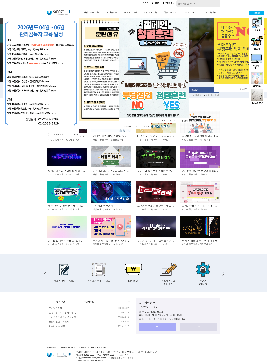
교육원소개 (51, 348)
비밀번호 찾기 (212, 95)
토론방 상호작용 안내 (59, 321)
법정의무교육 (130, 12)
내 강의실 (190, 12)
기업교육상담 (209, 12)
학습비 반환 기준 (57, 326)
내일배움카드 (111, 12)
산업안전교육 (150, 12)
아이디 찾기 (198, 95)
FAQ (199, 326)
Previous (44, 272)
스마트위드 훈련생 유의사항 (62, 317)
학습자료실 (88, 301)
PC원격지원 (169, 3)
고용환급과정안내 (67, 348)
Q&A (157, 326)
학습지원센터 (170, 12)
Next (222, 272)
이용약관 (83, 348)
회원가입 (156, 3)
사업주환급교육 (91, 12)
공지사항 (60, 301)
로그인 (145, 3)
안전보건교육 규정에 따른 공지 (64, 312)
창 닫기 (185, 121)
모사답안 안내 (55, 308)
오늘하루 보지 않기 (167, 120)
